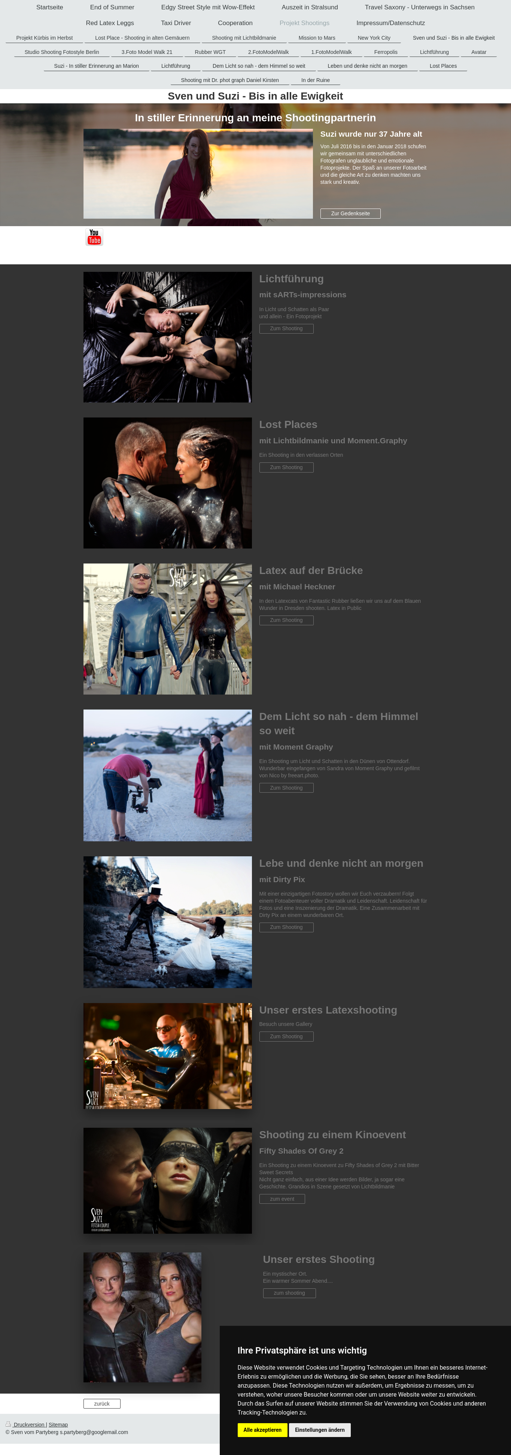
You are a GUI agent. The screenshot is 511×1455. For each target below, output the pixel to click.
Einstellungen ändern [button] (320, 1430)
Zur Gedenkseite (350, 213)
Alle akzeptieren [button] (263, 1430)
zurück (102, 1404)
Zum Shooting (286, 328)
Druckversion (26, 1425)
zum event (282, 1199)
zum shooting (289, 1293)
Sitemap (58, 1425)
